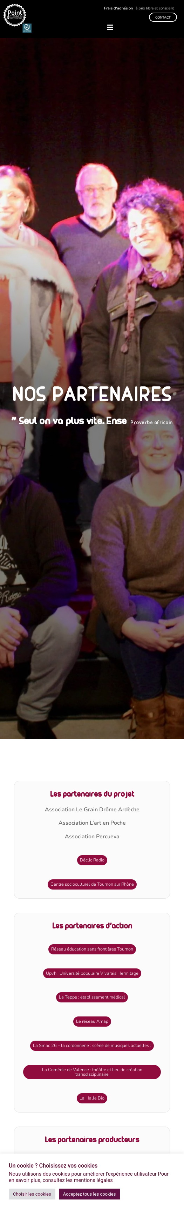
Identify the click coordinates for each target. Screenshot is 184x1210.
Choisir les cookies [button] (32, 1194)
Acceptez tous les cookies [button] (89, 1194)
